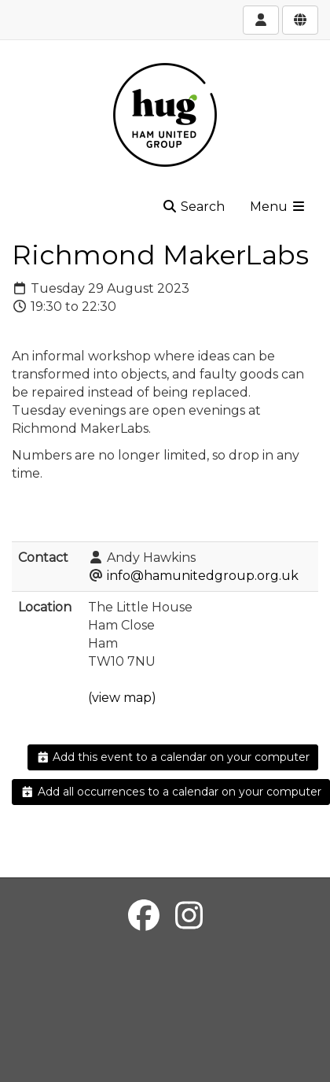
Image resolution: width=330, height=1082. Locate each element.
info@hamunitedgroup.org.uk (203, 575)
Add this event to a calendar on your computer (173, 757)
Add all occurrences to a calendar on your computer (170, 792)
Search (193, 206)
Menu (278, 206)
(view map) (122, 697)
